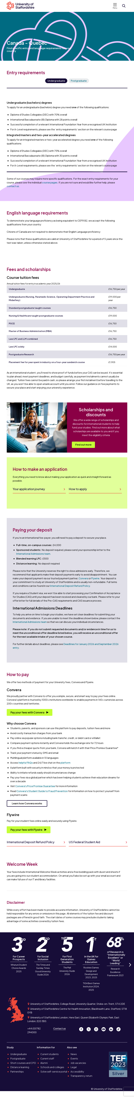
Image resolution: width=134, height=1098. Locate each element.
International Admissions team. (33, 553)
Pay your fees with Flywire (27, 829)
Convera (83, 578)
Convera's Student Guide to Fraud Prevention (42, 791)
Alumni (44, 1062)
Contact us (59, 1028)
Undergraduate (56, 80)
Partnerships (17, 1071)
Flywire (95, 578)
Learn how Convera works (27, 803)
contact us (13, 186)
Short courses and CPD (23, 1062)
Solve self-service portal (53, 1071)
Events (74, 1058)
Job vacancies (78, 1062)
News (74, 1054)
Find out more (83, 444)
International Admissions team (30, 621)
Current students (49, 1054)
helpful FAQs (26, 762)
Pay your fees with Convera (28, 712)
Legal (74, 1067)
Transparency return (81, 1075)
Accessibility (77, 1071)
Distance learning (19, 1067)
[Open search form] (123, 5)
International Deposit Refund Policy (70, 585)
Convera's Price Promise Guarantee (35, 786)
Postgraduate (79, 80)
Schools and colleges (52, 1067)
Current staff (47, 1058)
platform (65, 762)
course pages (49, 182)
